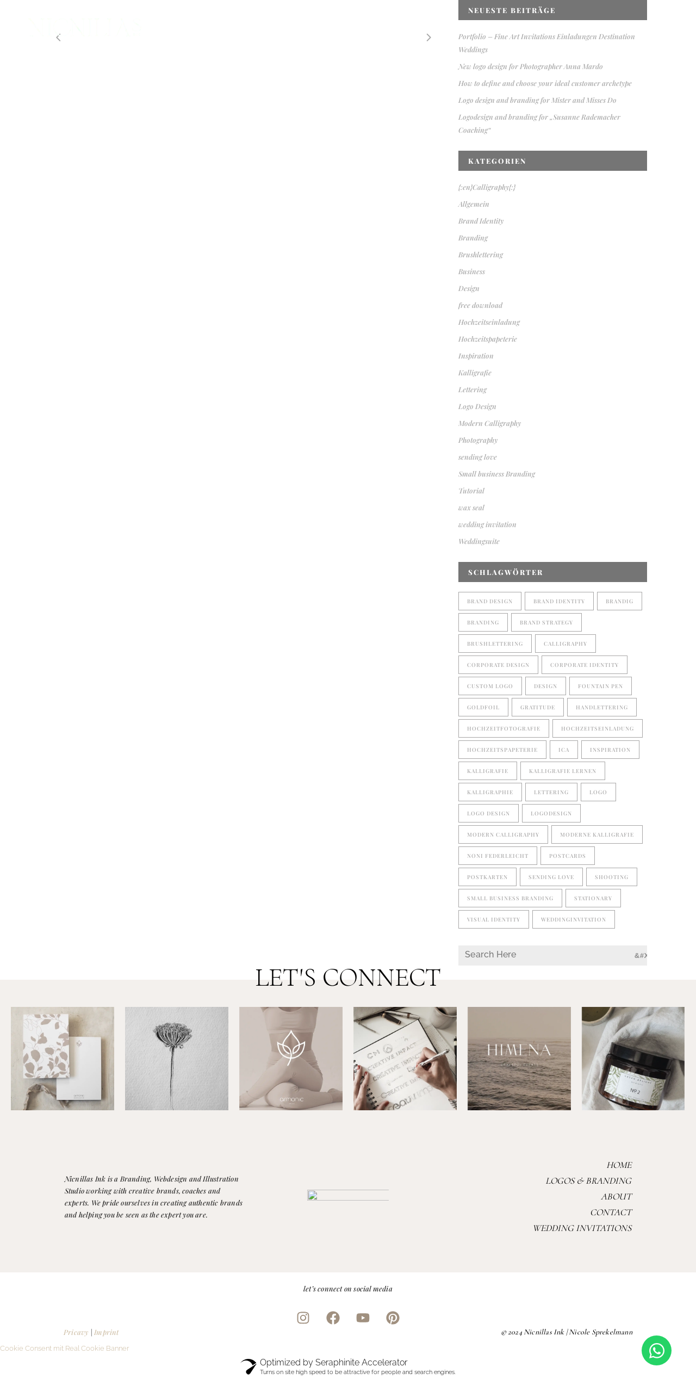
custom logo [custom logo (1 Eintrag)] (490, 686)
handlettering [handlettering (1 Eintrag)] (602, 707)
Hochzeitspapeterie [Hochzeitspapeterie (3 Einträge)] (502, 749)
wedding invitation (487, 524)
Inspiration (476, 355)
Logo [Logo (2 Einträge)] (598, 792)
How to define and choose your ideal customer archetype (545, 83)
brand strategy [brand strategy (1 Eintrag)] (546, 622)
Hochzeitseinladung (489, 321)
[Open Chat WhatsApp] (657, 1350)
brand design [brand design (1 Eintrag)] (490, 601)
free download (480, 305)
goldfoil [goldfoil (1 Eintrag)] (483, 707)
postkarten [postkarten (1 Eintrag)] (487, 877)
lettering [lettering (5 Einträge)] (551, 792)
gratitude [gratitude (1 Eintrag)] (537, 707)
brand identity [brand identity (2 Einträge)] (559, 601)
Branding (473, 237)
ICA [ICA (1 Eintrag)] (563, 749)
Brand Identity (481, 220)
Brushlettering (480, 254)
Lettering (472, 389)
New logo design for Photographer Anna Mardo (530, 66)
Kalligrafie (475, 372)
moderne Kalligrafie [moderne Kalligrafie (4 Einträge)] (597, 834)
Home (618, 1165)
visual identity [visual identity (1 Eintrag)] (493, 919)
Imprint (106, 1332)
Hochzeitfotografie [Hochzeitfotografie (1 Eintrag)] (503, 728)
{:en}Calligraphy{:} (486, 186)
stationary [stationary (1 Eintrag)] (593, 898)
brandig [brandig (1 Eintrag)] (619, 601)
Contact (610, 1212)
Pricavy (76, 1332)
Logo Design (477, 406)
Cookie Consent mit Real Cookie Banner (64, 1348)
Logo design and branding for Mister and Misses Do (537, 99)
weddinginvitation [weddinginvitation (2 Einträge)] (573, 919)
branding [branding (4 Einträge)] (483, 622)
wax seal (471, 507)
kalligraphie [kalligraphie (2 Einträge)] (490, 792)
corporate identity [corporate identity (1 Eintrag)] (584, 665)
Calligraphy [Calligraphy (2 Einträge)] (565, 643)
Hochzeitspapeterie (487, 338)
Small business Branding (496, 473)
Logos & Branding (588, 1180)
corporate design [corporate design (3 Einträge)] (498, 665)
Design (469, 288)
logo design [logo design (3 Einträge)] (488, 813)
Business (471, 271)
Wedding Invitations (581, 1228)
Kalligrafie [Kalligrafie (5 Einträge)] (487, 771)
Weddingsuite (479, 541)
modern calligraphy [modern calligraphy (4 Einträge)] (503, 834)
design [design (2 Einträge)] (545, 686)
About (616, 1196)
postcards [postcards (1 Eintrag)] (567, 855)
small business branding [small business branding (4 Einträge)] (510, 898)
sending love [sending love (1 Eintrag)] (551, 877)
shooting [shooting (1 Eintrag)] (612, 877)
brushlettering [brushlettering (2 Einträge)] (495, 643)
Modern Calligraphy (489, 423)
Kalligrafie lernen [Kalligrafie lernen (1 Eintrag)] (562, 771)
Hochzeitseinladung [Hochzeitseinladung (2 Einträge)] (597, 728)
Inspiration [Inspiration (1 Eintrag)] (610, 749)
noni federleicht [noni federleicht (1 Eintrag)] (498, 855)
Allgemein (473, 203)
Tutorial (471, 490)
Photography (478, 439)
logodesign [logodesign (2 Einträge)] (551, 813)
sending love (477, 456)
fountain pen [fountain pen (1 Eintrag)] (600, 686)
